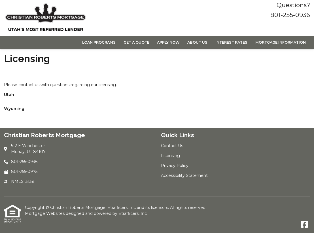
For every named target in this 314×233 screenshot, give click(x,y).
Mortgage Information (280, 42)
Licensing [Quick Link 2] (170, 155)
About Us (197, 42)
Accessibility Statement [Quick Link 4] (184, 175)
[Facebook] (304, 225)
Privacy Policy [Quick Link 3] (174, 165)
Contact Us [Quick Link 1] (172, 145)
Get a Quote (136, 42)
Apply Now (168, 42)
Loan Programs (99, 42)
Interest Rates (231, 42)
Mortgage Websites (45, 213)
